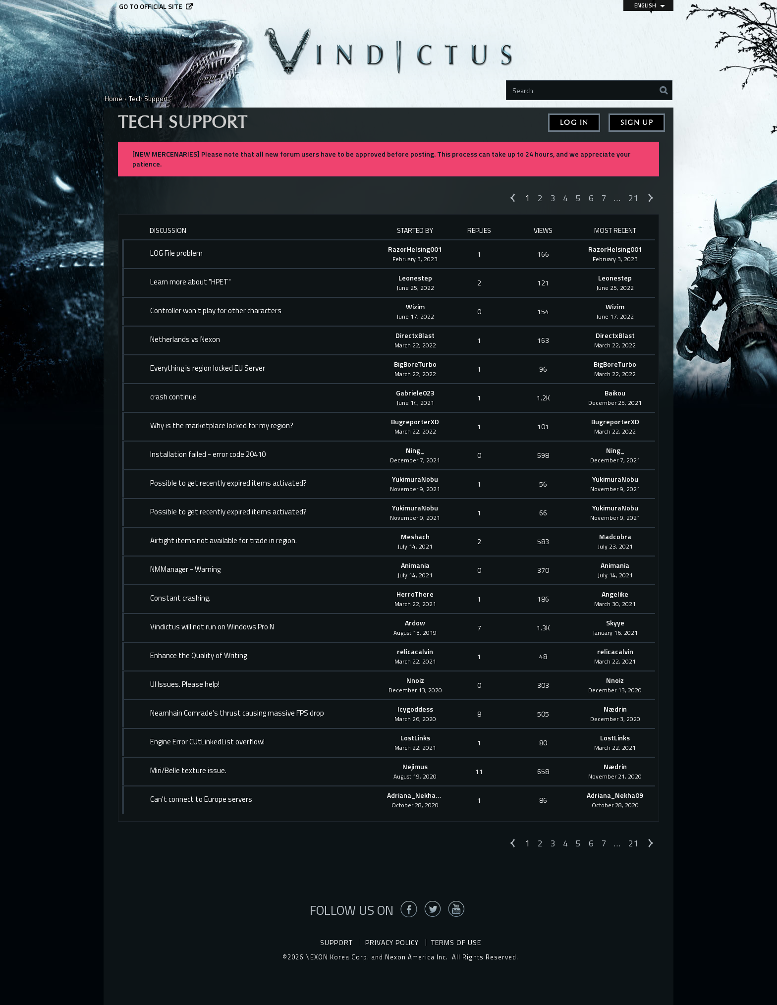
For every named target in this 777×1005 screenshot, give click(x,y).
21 (633, 198)
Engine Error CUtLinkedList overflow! (207, 742)
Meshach (415, 536)
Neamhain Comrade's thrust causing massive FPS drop (237, 713)
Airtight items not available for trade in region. (223, 541)
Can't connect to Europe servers (201, 799)
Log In (574, 122)
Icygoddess (415, 709)
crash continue (173, 397)
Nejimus (415, 766)
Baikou (615, 393)
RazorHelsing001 (415, 249)
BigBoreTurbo (415, 364)
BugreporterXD (415, 421)
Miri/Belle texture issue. (188, 771)
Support (336, 942)
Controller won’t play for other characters (215, 311)
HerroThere (415, 594)
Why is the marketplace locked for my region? (221, 426)
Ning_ (415, 450)
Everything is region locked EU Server (207, 368)
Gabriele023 (415, 393)
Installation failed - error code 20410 (208, 454)
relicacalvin (415, 651)
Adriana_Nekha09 (415, 795)
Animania (415, 565)
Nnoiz (415, 680)
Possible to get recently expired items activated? (228, 483)
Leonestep (415, 278)
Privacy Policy (392, 942)
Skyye (615, 622)
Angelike (615, 594)
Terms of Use (456, 942)
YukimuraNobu (415, 479)
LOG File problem (176, 253)
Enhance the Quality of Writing (198, 656)
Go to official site (150, 6)
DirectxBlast (415, 335)
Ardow (415, 622)
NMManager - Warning (185, 569)
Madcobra (615, 536)
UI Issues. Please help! (185, 684)
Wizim (415, 306)
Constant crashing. (180, 598)
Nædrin (615, 709)
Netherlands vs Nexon (185, 339)
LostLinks (415, 737)
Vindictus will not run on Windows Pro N (212, 627)
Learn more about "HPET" (190, 282)
